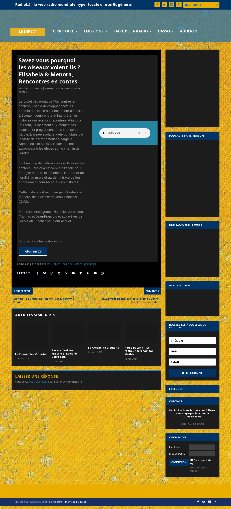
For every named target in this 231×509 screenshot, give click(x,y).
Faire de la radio (131, 34)
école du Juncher (72, 266)
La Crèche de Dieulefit (103, 350)
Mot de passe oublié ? (198, 472)
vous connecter (38, 384)
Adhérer (188, 34)
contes (56, 266)
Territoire (63, 34)
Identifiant (175, 450)
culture (59, 91)
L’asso (164, 34)
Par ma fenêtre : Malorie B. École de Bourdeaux (65, 356)
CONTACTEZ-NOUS (192, 426)
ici (60, 244)
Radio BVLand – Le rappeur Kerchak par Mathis (139, 354)
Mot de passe (177, 456)
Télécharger (33, 254)
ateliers (49, 91)
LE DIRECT (28, 35)
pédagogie (90, 266)
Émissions (94, 34)
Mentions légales (75, 504)
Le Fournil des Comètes (31, 357)
